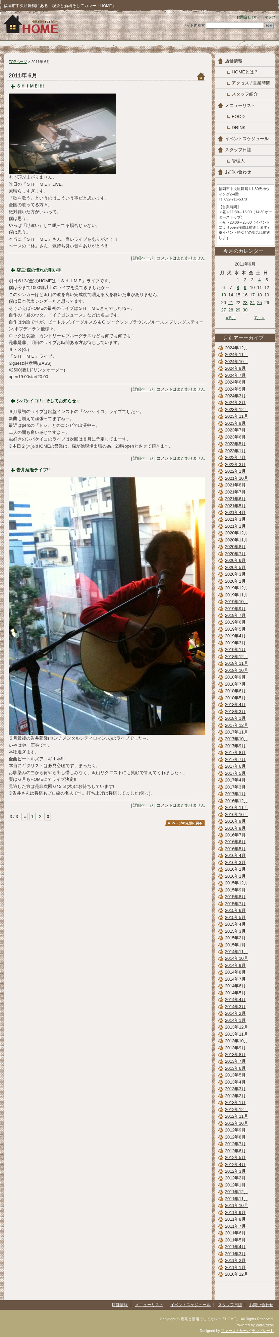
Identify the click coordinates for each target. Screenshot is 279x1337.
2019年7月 (235, 615)
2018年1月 (235, 718)
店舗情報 (233, 60)
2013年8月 (235, 1054)
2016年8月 (235, 828)
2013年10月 (236, 1040)
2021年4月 (235, 512)
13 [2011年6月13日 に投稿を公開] (223, 294)
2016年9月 (235, 821)
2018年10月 (236, 670)
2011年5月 (235, 1239)
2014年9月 (235, 965)
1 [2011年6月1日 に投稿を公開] (238, 279)
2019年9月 (235, 608)
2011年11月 (236, 1198)
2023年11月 (236, 416)
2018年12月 (236, 656)
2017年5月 (235, 773)
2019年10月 (236, 601)
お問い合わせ (238, 171)
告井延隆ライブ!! (33, 469)
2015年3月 (235, 931)
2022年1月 (235, 471)
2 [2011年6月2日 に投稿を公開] (245, 279)
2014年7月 (235, 979)
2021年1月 (235, 526)
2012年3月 (235, 1171)
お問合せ (243, 17)
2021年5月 (235, 505)
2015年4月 (235, 924)
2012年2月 (235, 1177)
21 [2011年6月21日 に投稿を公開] (230, 302)
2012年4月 (235, 1164)
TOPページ (18, 62)
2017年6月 (235, 766)
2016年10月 (236, 814)
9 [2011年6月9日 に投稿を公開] (245, 287)
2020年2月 (235, 581)
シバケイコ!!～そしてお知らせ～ (48, 400)
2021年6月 (235, 498)
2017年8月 (235, 752)
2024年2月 (235, 402)
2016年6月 (235, 841)
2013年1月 (235, 1102)
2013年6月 (235, 1068)
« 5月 (231, 317)
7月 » (259, 317)
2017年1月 (235, 793)
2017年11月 (236, 732)
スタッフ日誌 (238, 149)
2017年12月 (236, 725)
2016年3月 (235, 862)
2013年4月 (235, 1082)
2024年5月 (235, 389)
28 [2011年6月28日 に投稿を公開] (230, 309)
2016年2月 (235, 869)
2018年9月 (235, 677)
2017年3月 (235, 787)
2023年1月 (235, 450)
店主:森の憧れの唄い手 (38, 270)
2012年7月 (235, 1143)
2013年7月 (235, 1061)
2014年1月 (235, 1020)
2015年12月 (236, 882)
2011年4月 (235, 1246)
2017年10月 (236, 738)
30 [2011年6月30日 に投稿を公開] (245, 309)
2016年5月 (235, 848)
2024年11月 (236, 354)
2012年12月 (236, 1109)
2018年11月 (236, 663)
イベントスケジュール (247, 138)
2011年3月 (235, 1253)
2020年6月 (235, 560)
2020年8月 (235, 546)
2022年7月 (235, 457)
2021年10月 (236, 478)
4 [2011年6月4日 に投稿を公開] (259, 279)
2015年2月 (235, 937)
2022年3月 (235, 464)
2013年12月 (236, 1027)
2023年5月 (235, 443)
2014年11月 (236, 951)
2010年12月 (236, 1274)
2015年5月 (235, 917)
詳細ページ (143, 258)
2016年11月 (236, 807)
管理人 (238, 160)
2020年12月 (236, 532)
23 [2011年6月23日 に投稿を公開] (245, 302)
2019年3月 (235, 642)
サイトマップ (264, 17)
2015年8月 (235, 896)
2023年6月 (235, 437)
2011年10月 (236, 1205)
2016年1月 (235, 876)
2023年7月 (235, 429)
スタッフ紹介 (245, 94)
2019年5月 (235, 629)
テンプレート (263, 1331)
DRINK (239, 127)
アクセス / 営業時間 (251, 82)
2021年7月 (235, 492)
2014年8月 (235, 972)
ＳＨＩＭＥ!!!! (30, 86)
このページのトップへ (185, 823)
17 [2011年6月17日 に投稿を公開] (252, 294)
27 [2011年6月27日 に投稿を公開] (223, 309)
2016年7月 (235, 834)
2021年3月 (235, 519)
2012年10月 (236, 1123)
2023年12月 (236, 409)
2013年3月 (235, 1088)
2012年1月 (235, 1184)
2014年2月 (235, 1013)
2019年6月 (235, 622)
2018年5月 (235, 697)
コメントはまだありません (181, 258)
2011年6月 (235, 1232)
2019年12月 (236, 587)
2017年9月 (235, 745)
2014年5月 (235, 992)
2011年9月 (235, 1212)
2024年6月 (235, 382)
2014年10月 (236, 958)
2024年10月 (236, 361)
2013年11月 (236, 1034)
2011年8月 (235, 1219)
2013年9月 (235, 1047)
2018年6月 (235, 690)
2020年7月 (235, 553)
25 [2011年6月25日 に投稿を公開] (259, 302)
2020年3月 (235, 574)
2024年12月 (236, 347)
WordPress (265, 1325)
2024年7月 (235, 375)
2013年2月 (235, 1095)
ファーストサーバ (235, 1331)
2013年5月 (235, 1075)
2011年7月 (235, 1226)
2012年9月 (235, 1129)
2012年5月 (235, 1157)
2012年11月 (236, 1116)
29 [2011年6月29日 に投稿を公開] (237, 309)
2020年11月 (236, 539)
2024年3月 (235, 395)
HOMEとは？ (245, 71)
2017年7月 (235, 759)
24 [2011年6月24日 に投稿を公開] (252, 302)
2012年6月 (235, 1150)
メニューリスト (240, 105)
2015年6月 (235, 910)
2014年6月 (235, 985)
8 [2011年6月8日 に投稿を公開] (238, 287)
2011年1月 (235, 1267)
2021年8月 (235, 484)
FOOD (238, 116)
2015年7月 (235, 903)
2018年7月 (235, 684)
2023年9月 (235, 423)
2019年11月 (236, 594)
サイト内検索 (194, 25)
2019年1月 (235, 649)
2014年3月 (235, 1006)
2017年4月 (235, 779)
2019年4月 (235, 635)
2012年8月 (235, 1137)
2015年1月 (235, 944)
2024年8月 (235, 368)
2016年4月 (235, 855)
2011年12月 (236, 1191)
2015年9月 (235, 889)
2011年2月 (235, 1260)
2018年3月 (235, 711)
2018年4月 (235, 704)
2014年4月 (235, 999)
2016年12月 (236, 800)
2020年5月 (235, 567)
